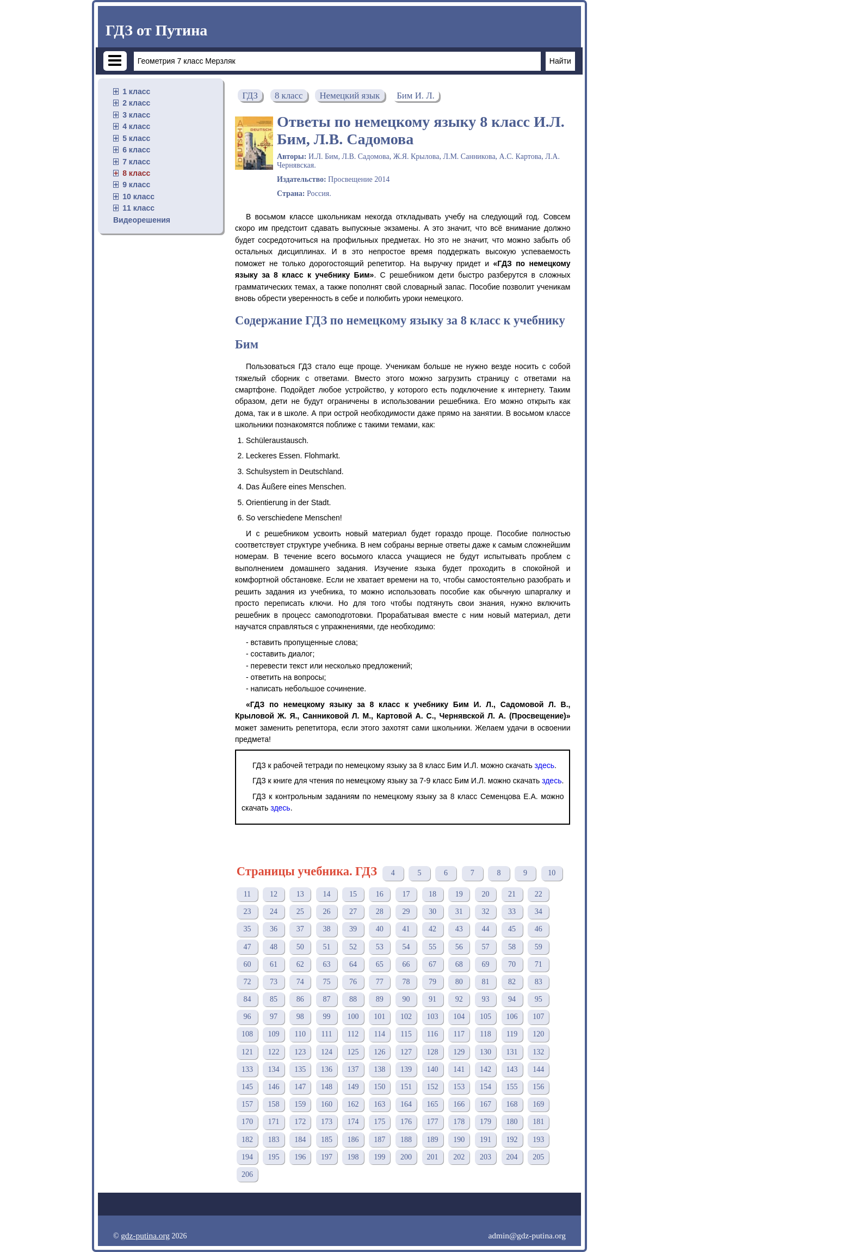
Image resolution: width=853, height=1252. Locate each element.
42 (432, 929)
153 (459, 1087)
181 (538, 1122)
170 (247, 1122)
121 (247, 1052)
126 (379, 1052)
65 (380, 964)
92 (459, 999)
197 (326, 1157)
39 (353, 929)
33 (512, 911)
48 (273, 947)
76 (353, 982)
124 (326, 1052)
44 (485, 929)
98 (300, 1016)
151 (406, 1087)
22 (538, 894)
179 (485, 1122)
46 (538, 929)
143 (512, 1069)
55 (432, 947)
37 (300, 929)
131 (512, 1052)
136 (326, 1069)
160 (326, 1104)
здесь (544, 765)
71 (538, 964)
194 (247, 1157)
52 (353, 947)
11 (247, 894)
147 (300, 1087)
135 (300, 1069)
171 (274, 1122)
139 (406, 1069)
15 (353, 894)
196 (300, 1157)
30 (432, 911)
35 (247, 929)
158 (274, 1104)
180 (512, 1122)
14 (326, 894)
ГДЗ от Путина (156, 30)
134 (274, 1069)
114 (379, 1034)
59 (538, 947)
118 (485, 1034)
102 (406, 1016)
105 (485, 1016)
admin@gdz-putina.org (527, 1235)
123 (300, 1052)
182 (247, 1140)
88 (353, 999)
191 (485, 1140)
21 (512, 894)
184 (300, 1140)
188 (406, 1140)
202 (459, 1157)
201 (432, 1157)
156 (538, 1087)
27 (353, 911)
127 (406, 1052)
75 (326, 982)
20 (485, 894)
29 (406, 911)
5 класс (136, 138)
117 (459, 1034)
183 (274, 1140)
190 (459, 1140)
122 (274, 1052)
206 (247, 1174)
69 (485, 964)
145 (247, 1087)
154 (485, 1087)
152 (432, 1087)
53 (380, 947)
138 (379, 1069)
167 (485, 1104)
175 (379, 1122)
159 (300, 1104)
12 (273, 894)
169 (538, 1104)
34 (538, 911)
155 (512, 1087)
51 (326, 947)
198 (353, 1157)
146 (274, 1087)
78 (406, 982)
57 (485, 947)
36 (273, 929)
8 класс (136, 173)
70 (512, 964)
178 (459, 1122)
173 (326, 1122)
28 (380, 911)
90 (406, 999)
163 (379, 1104)
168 (512, 1104)
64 (353, 964)
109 (274, 1034)
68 (459, 964)
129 (459, 1052)
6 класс (136, 149)
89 (380, 999)
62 (300, 964)
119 (511, 1034)
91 (432, 999)
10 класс (138, 196)
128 (432, 1052)
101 (379, 1016)
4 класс (136, 126)
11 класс (138, 208)
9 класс (136, 184)
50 (300, 947)
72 (247, 982)
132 (538, 1052)
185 (326, 1140)
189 (432, 1140)
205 (538, 1157)
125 (353, 1052)
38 (326, 929)
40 (380, 929)
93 (485, 999)
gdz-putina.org (145, 1235)
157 (247, 1104)
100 (353, 1016)
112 (353, 1034)
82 (512, 982)
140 (432, 1069)
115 (405, 1034)
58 (512, 947)
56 (459, 947)
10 (551, 873)
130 (485, 1052)
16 (380, 894)
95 (538, 999)
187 (379, 1140)
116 (432, 1034)
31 (459, 911)
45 (512, 929)
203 (485, 1157)
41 (406, 929)
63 (326, 964)
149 (353, 1087)
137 (353, 1069)
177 (432, 1122)
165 (432, 1104)
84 (247, 999)
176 (406, 1122)
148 (326, 1087)
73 (273, 982)
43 (459, 929)
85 (273, 999)
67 (432, 964)
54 (406, 947)
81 (485, 982)
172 (300, 1122)
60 (247, 964)
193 (538, 1140)
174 (353, 1122)
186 (353, 1140)
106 (512, 1016)
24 (273, 911)
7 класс (136, 161)
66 (406, 964)
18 (432, 894)
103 (432, 1016)
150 (379, 1087)
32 (485, 911)
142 (485, 1069)
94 (512, 999)
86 (300, 999)
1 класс (136, 91)
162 (353, 1104)
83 (538, 982)
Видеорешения (141, 220)
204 (512, 1157)
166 (459, 1104)
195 (274, 1157)
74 (300, 982)
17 (406, 894)
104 (459, 1016)
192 (512, 1140)
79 (432, 982)
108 (247, 1034)
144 (538, 1069)
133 (247, 1069)
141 (459, 1069)
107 (538, 1016)
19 (459, 894)
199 (379, 1157)
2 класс (136, 103)
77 (380, 982)
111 (326, 1034)
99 (326, 1016)
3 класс (136, 115)
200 (406, 1157)
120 (538, 1034)
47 (247, 947)
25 (300, 911)
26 (326, 911)
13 (300, 894)
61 (273, 964)
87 (326, 999)
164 (406, 1104)
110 (299, 1034)
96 (247, 1016)
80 (459, 982)
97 (273, 1016)
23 (247, 911)
